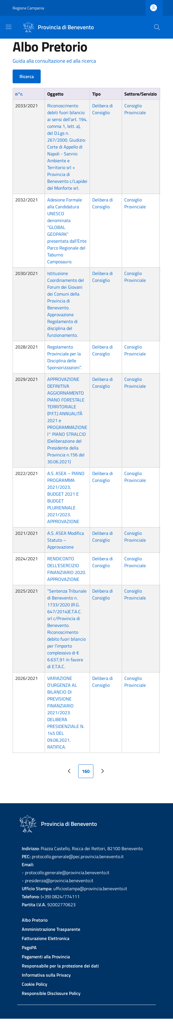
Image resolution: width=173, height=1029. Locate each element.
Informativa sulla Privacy (46, 974)
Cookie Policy (34, 984)
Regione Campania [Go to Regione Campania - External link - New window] (28, 8)
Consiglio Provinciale (135, 109)
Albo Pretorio (35, 920)
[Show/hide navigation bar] (8, 27)
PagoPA (29, 947)
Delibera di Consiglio (102, 109)
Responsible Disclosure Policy (51, 993)
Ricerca (26, 76)
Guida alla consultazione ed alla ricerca (54, 61)
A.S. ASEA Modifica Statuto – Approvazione (65, 540)
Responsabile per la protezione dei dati (60, 965)
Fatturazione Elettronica (45, 938)
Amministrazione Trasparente (51, 929)
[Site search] (157, 27)
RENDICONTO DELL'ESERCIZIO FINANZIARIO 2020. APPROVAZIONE (66, 569)
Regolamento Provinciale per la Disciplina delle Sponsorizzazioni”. (64, 357)
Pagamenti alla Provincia (46, 956)
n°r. (19, 93)
